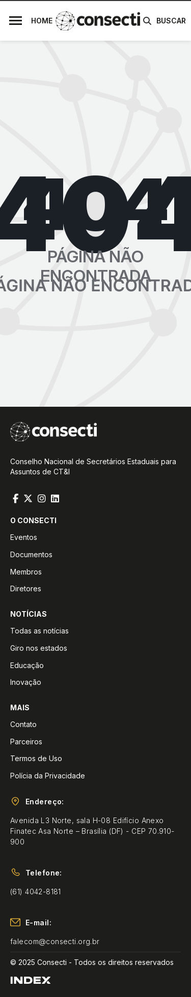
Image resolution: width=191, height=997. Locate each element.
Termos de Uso (36, 758)
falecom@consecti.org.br (55, 941)
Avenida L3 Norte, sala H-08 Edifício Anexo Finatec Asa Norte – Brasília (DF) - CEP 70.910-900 (92, 831)
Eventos (23, 537)
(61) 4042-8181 (35, 891)
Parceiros (26, 741)
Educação (27, 665)
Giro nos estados (38, 648)
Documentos (31, 554)
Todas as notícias (39, 630)
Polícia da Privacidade (47, 775)
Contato (23, 724)
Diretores (25, 588)
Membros (26, 571)
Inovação (25, 682)
